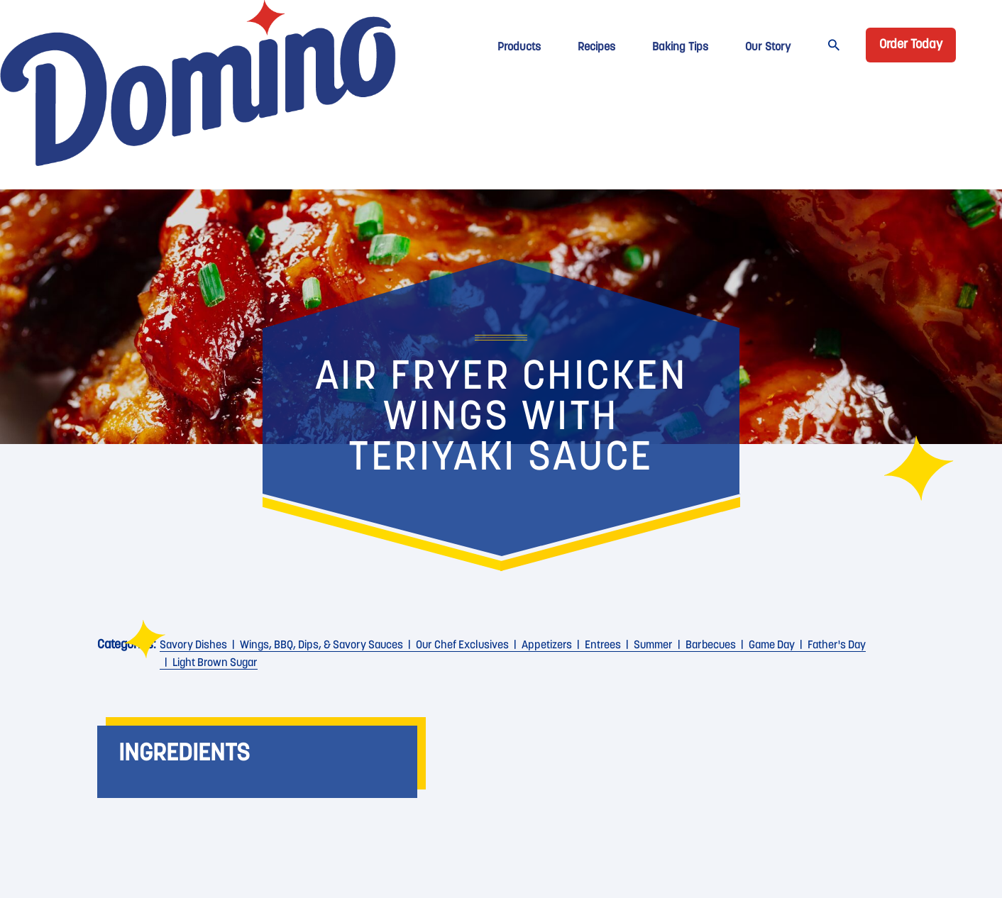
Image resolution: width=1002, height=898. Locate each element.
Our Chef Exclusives (462, 645)
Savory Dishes (193, 645)
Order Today (910, 45)
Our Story (768, 47)
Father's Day (837, 645)
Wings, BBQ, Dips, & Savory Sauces (321, 645)
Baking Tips (680, 47)
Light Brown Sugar (215, 663)
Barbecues (711, 645)
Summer (653, 645)
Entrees (603, 645)
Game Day (772, 645)
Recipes (596, 47)
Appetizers (547, 645)
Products (519, 47)
